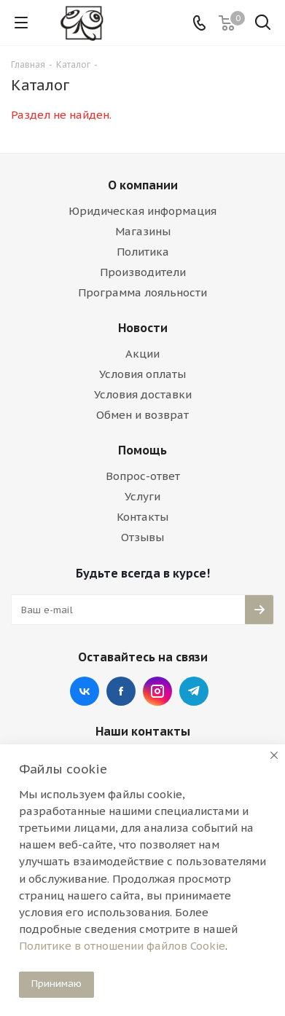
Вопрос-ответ (143, 476)
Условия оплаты (142, 374)
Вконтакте (84, 691)
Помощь (142, 450)
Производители (143, 272)
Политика (143, 252)
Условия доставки (143, 394)
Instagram (157, 691)
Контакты (142, 517)
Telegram (193, 691)
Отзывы (142, 537)
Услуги (142, 496)
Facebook (121, 691)
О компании (143, 185)
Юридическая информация (142, 211)
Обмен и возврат (142, 415)
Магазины (143, 231)
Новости (143, 327)
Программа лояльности (142, 292)
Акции (142, 354)
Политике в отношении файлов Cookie (122, 946)
